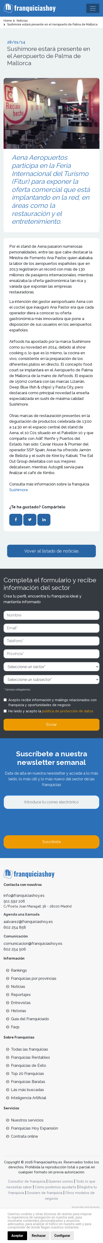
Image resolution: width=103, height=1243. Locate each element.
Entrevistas (18, 1002)
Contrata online (22, 1136)
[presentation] (40, 822)
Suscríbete (51, 842)
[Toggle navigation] (92, 8)
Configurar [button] (62, 1236)
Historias (16, 1011)
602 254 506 (15, 949)
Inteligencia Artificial (26, 1098)
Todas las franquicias (27, 1049)
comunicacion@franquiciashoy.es (33, 943)
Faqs (13, 1027)
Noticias (15, 986)
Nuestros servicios (25, 1120)
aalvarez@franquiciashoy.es (28, 921)
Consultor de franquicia (26, 1181)
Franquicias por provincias (31, 978)
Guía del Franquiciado (27, 1019)
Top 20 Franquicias (25, 1073)
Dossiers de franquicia (44, 1193)
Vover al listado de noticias (51, 551)
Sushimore (18, 490)
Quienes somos (60, 1181)
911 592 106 (14, 901)
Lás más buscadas (25, 1090)
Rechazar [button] (39, 1236)
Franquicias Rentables (28, 1057)
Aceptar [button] (17, 1236)
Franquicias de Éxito (26, 1065)
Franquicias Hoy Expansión (32, 1128)
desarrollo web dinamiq (85, 1207)
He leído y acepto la (50, 711)
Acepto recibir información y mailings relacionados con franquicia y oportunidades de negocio (52, 702)
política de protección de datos (67, 711)
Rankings (16, 970)
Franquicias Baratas (25, 1081)
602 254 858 (15, 927)
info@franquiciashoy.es (24, 895)
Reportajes (18, 994)
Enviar (51, 724)
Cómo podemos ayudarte (55, 1187)
